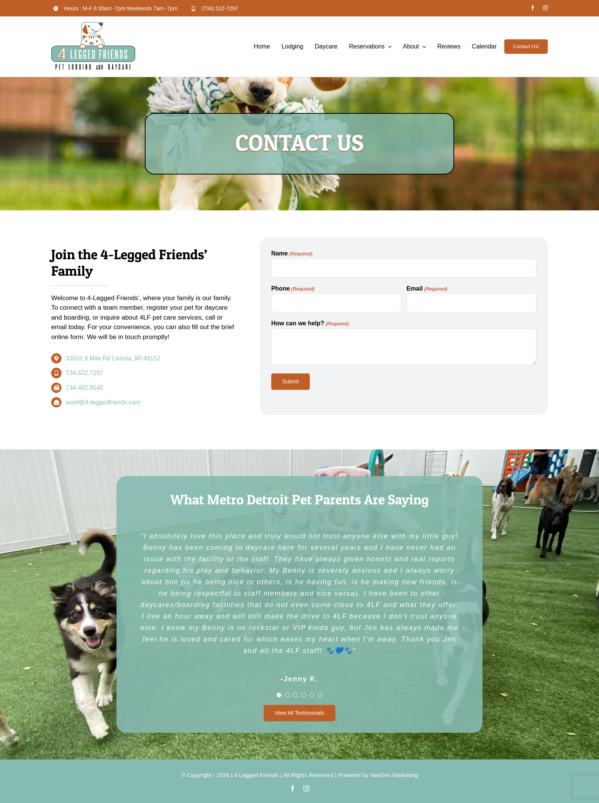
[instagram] (545, 7)
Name (291, 254)
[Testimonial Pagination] (279, 695)
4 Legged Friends (256, 775)
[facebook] (532, 7)
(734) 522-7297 (220, 8)
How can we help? (310, 324)
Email (426, 289)
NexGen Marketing (394, 775)
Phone (293, 289)
